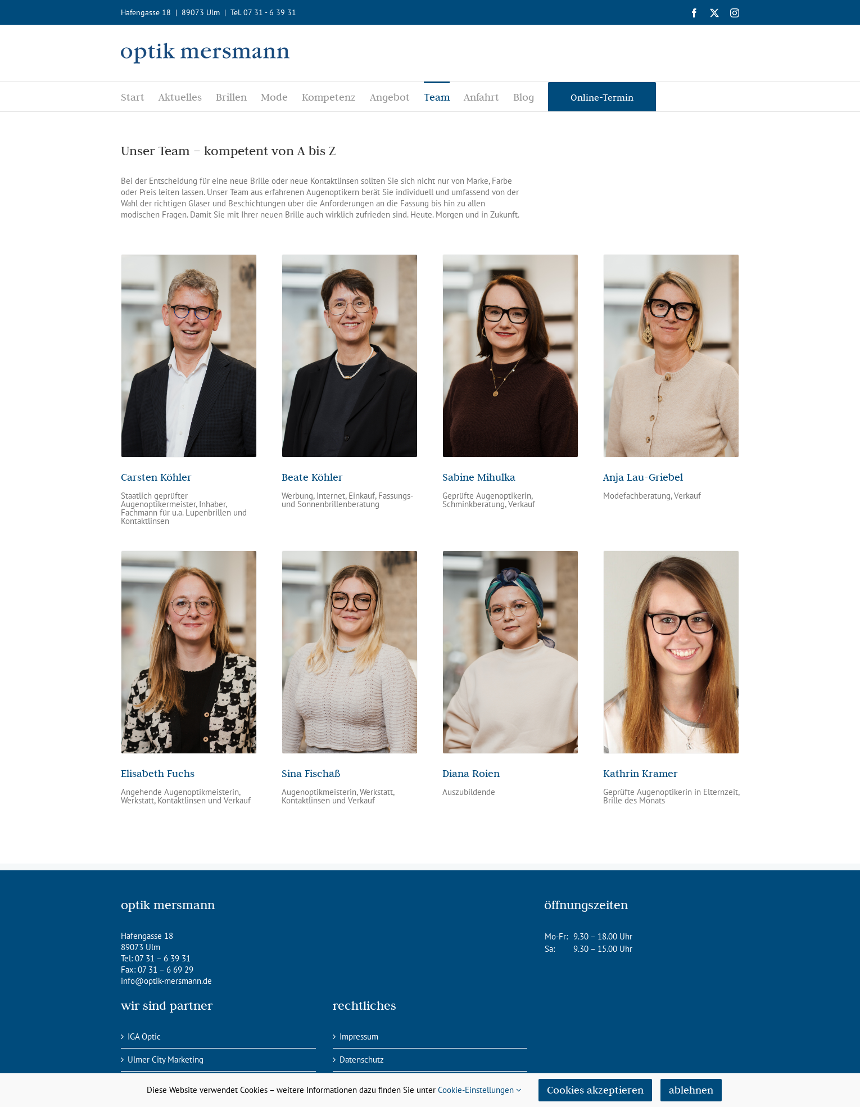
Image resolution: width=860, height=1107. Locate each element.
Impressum (359, 1036)
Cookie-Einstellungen (480, 1090)
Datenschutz (362, 1059)
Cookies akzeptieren (595, 1089)
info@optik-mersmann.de (166, 980)
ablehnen (691, 1089)
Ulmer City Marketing (165, 1059)
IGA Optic (144, 1036)
